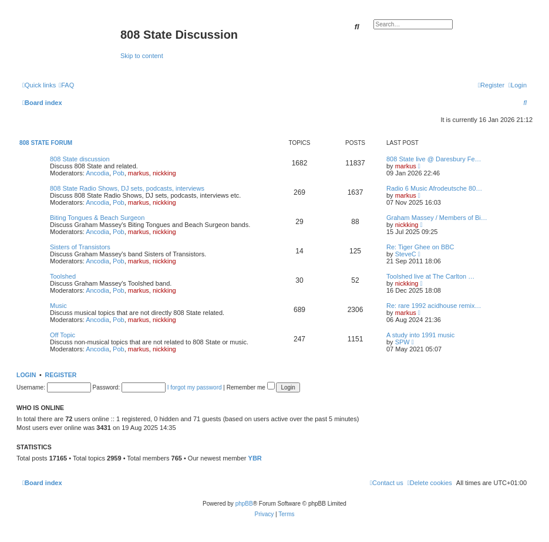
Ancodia (97, 173)
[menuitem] (66, 85)
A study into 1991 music (420, 334)
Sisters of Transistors (80, 246)
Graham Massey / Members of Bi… (436, 217)
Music (58, 305)
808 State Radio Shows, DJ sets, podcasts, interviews (127, 188)
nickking (164, 173)
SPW (402, 341)
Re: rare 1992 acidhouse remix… (433, 305)
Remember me (251, 387)
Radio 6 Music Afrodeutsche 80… (434, 188)
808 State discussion (80, 158)
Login (26, 374)
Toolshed (63, 276)
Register (61, 374)
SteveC (405, 254)
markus (138, 173)
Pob (118, 173)
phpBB (244, 503)
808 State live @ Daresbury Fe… (433, 158)
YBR (255, 458)
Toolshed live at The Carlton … (430, 276)
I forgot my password (194, 387)
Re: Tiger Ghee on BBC (420, 246)
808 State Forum (45, 143)
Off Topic (62, 334)
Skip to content (141, 55)
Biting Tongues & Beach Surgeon (97, 217)
